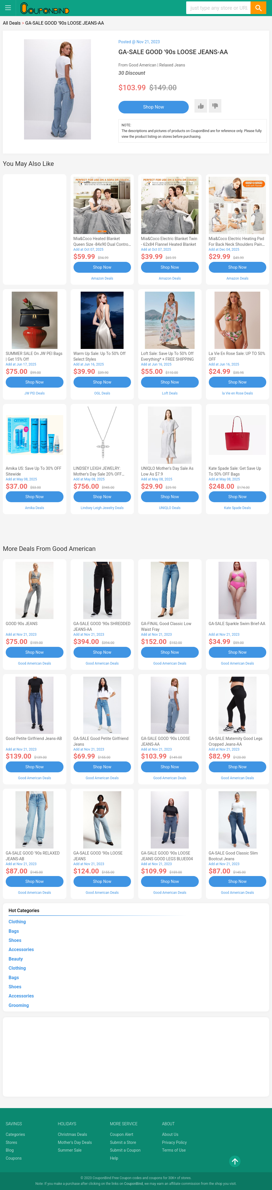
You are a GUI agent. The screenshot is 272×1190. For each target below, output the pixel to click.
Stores (11, 1142)
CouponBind (133, 1184)
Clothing (17, 921)
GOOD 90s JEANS (21, 623)
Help (114, 1158)
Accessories (21, 949)
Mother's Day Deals (75, 1142)
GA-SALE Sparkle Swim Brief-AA (237, 623)
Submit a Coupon (125, 1150)
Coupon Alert (121, 1134)
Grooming (19, 1005)
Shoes (15, 940)
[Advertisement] (34, 228)
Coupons (14, 1158)
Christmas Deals (72, 1134)
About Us (170, 1134)
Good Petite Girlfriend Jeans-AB (34, 738)
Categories (15, 1134)
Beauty (16, 959)
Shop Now (153, 107)
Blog (10, 1150)
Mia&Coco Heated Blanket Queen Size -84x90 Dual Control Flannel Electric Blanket (101, 244)
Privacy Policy (174, 1142)
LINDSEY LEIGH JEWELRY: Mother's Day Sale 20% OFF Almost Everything (98, 474)
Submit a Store (123, 1142)
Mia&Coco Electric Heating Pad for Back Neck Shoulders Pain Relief (236, 244)
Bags (14, 931)
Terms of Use (174, 1150)
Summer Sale (70, 1150)
